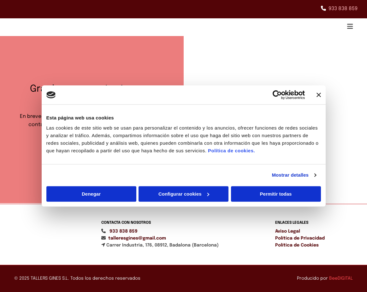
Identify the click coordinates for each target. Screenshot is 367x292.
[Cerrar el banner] (319, 95)
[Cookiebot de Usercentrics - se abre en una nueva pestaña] (277, 95)
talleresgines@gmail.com (137, 238)
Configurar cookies (183, 194)
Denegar (91, 194)
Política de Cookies (297, 245)
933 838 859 (343, 8)
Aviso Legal (287, 231)
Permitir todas (276, 194)
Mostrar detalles (290, 175)
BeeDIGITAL (341, 278)
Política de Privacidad (300, 238)
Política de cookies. (231, 150)
